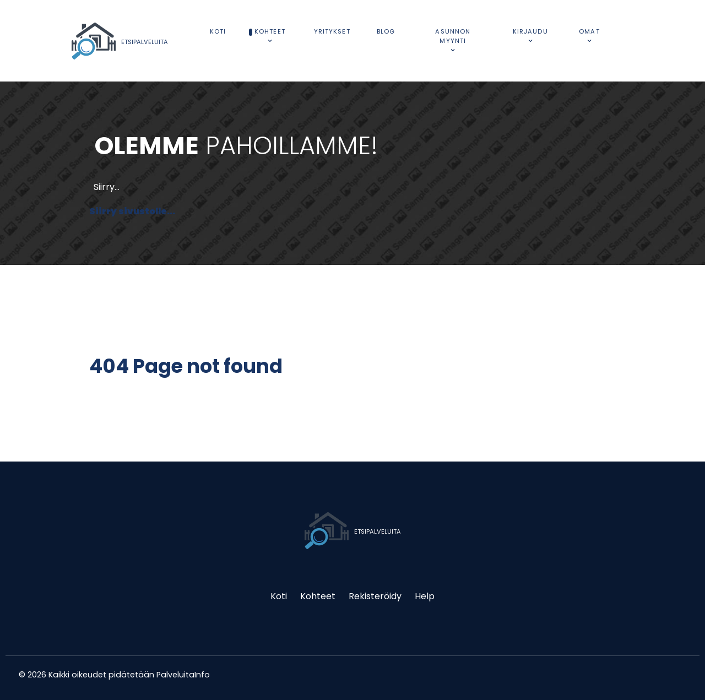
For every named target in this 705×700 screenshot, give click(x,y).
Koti (278, 596)
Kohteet (317, 596)
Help (425, 596)
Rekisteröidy (375, 596)
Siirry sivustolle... (132, 211)
